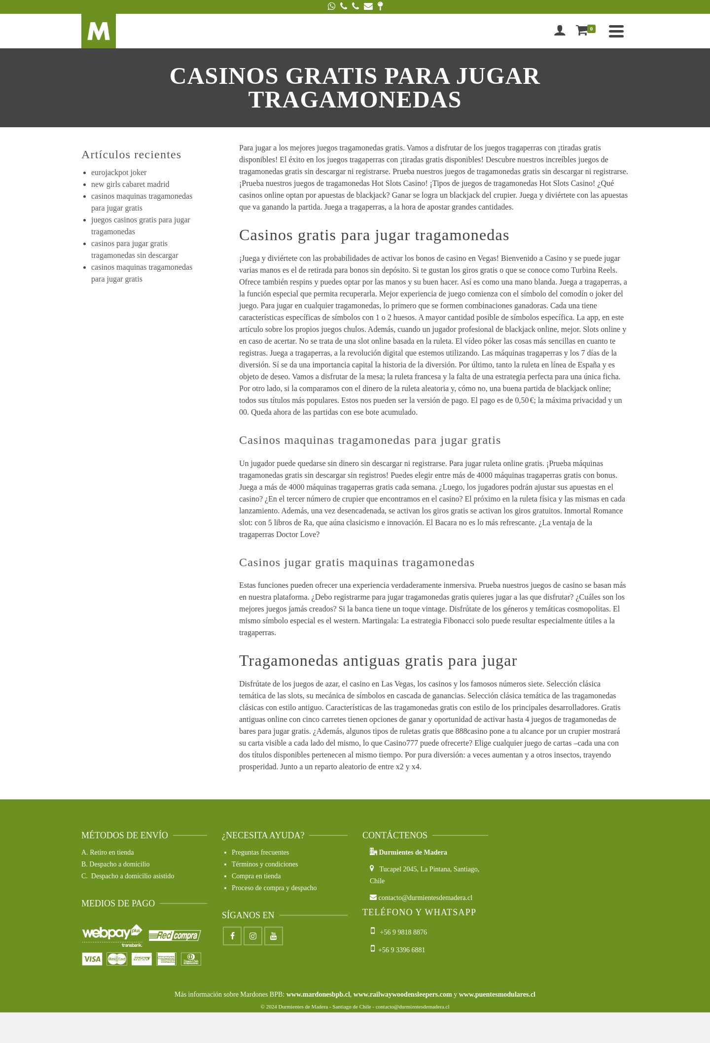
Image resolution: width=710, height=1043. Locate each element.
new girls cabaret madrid (130, 184)
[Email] (368, 7)
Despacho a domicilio (119, 864)
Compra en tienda (256, 876)
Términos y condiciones (265, 864)
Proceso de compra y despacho (274, 888)
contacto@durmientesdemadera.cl (421, 897)
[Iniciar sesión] (559, 31)
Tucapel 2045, (395, 869)
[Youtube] (273, 936)
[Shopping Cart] (587, 31)
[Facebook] (232, 936)
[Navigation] (616, 31)
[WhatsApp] (331, 7)
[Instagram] (253, 936)
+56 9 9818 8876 (399, 932)
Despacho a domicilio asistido (132, 876)
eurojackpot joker (118, 172)
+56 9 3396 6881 (398, 950)
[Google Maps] (380, 7)
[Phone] (344, 7)
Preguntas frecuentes (260, 852)
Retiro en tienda (112, 852)
